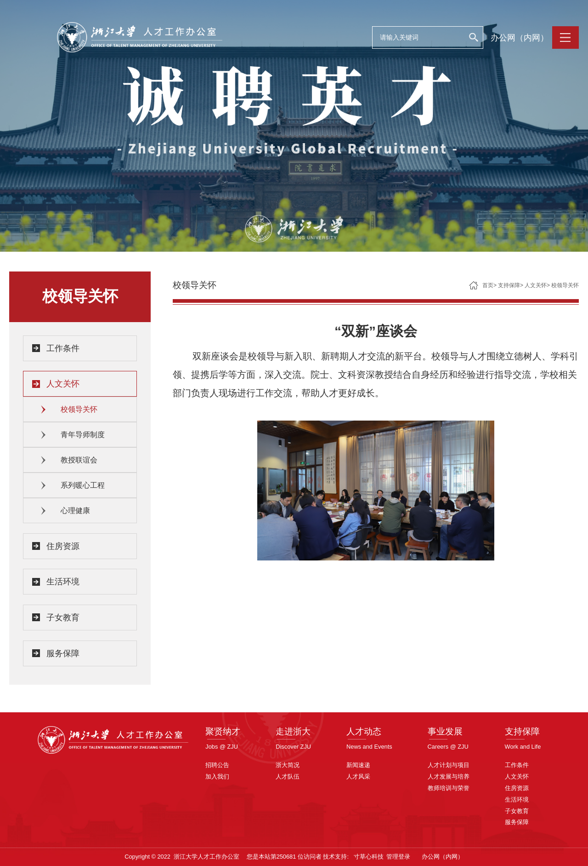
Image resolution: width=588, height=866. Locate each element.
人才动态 (363, 731)
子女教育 (62, 617)
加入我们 (217, 776)
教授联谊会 (79, 460)
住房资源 (62, 546)
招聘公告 (217, 765)
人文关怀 (62, 383)
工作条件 (62, 348)
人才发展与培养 (448, 776)
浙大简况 (288, 765)
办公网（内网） (519, 37)
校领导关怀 (79, 409)
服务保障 (62, 653)
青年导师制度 (83, 435)
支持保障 (509, 285)
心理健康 (75, 510)
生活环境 (62, 581)
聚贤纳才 (222, 731)
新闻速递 (358, 765)
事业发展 (445, 731)
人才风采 (358, 776)
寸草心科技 (369, 856)
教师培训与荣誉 (448, 788)
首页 (487, 285)
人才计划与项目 (448, 765)
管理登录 (398, 856)
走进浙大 (293, 731)
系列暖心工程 (83, 485)
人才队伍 (288, 776)
